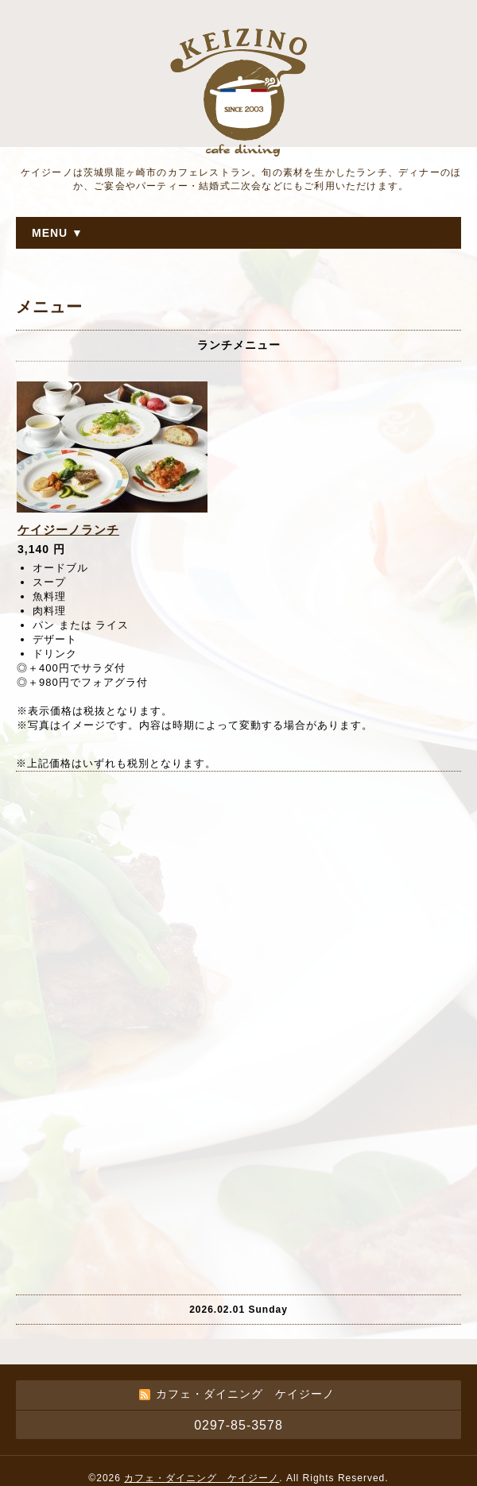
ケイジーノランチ (68, 529)
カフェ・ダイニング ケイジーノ (201, 1478)
